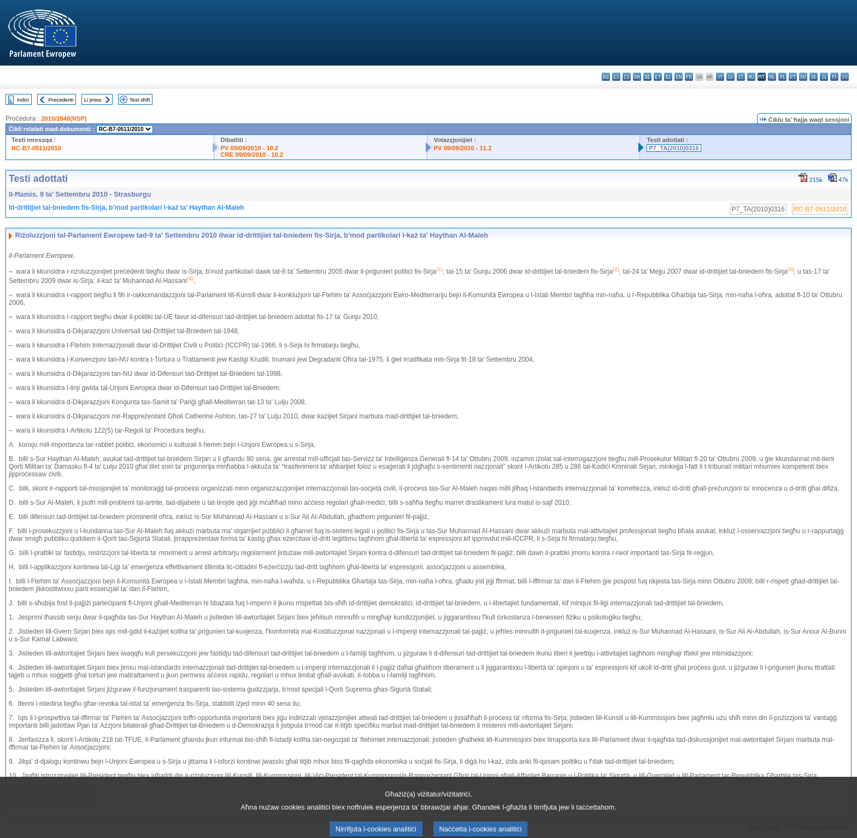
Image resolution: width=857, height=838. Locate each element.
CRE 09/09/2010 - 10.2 (252, 154)
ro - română (803, 77)
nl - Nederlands (772, 77)
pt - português (793, 77)
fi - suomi (834, 77)
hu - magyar (751, 77)
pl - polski (782, 77)
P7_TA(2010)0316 (673, 148)
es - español (616, 77)
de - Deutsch (647, 77)
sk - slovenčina (813, 77)
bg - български (606, 77)
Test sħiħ (140, 100)
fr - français (689, 77)
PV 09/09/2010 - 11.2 (463, 148)
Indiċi (23, 100)
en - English (678, 77)
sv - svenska (845, 77)
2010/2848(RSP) (63, 118)
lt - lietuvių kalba (741, 77)
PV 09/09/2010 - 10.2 (250, 148)
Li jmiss (93, 100)
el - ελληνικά (668, 77)
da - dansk (637, 77)
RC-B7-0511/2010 (36, 148)
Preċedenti (60, 100)
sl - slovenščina (824, 77)
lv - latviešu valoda (730, 77)
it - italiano (720, 77)
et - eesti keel (658, 77)
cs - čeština (627, 77)
